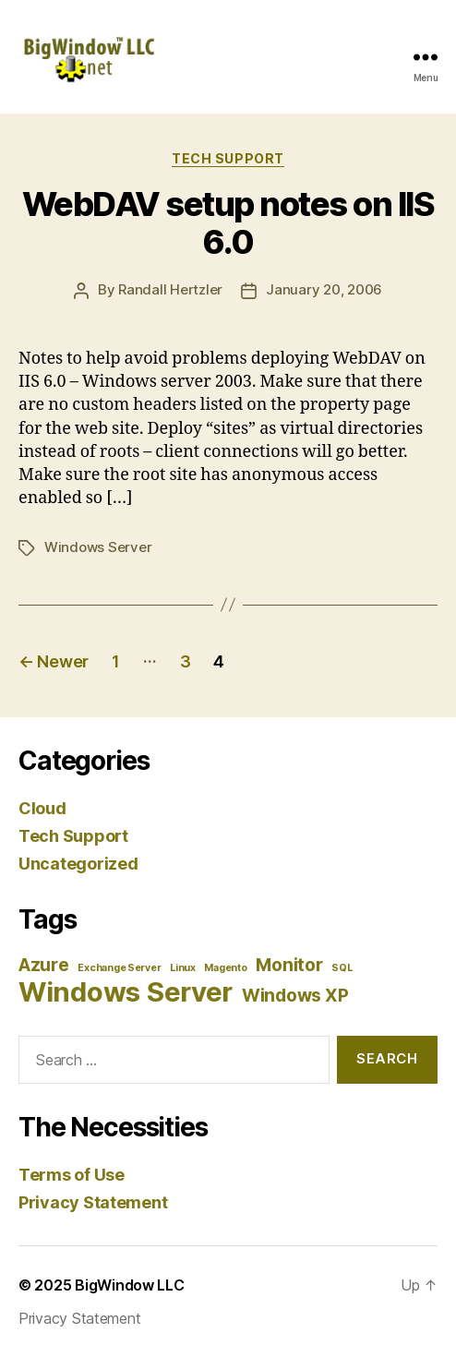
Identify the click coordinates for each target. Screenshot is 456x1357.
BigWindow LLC (130, 1285)
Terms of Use (71, 1174)
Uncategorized (78, 863)
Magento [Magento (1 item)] (225, 968)
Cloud (42, 808)
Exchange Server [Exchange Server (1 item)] (119, 968)
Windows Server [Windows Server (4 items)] (125, 992)
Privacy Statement (92, 1202)
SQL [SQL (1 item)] (341, 968)
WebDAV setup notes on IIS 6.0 (228, 223)
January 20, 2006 (324, 289)
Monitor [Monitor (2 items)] (289, 965)
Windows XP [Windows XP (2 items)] (295, 995)
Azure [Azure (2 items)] (43, 965)
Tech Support (227, 158)
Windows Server (97, 547)
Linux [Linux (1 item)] (183, 968)
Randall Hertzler (170, 289)
